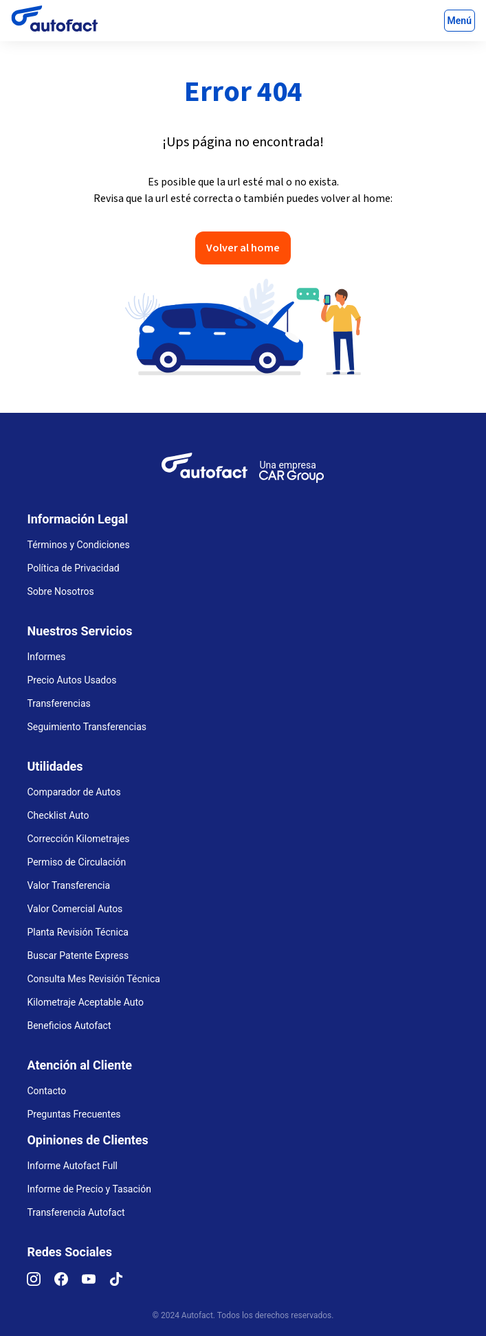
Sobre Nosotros (60, 591)
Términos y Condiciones (78, 544)
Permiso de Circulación (76, 862)
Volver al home (243, 248)
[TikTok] (123, 1282)
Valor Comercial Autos (74, 908)
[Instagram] (40, 1282)
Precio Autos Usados (71, 680)
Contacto (46, 1090)
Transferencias (58, 703)
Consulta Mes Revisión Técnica (93, 978)
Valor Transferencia (68, 885)
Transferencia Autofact (75, 1212)
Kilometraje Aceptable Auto (85, 1002)
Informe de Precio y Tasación (89, 1189)
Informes (46, 656)
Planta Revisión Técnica (77, 932)
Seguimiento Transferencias (86, 726)
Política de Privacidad (73, 568)
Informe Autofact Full (72, 1165)
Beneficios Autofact (69, 1025)
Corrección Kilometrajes (78, 838)
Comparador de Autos (73, 791)
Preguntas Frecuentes (73, 1114)
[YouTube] (95, 1282)
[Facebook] (68, 1282)
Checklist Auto (58, 815)
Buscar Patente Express (78, 955)
